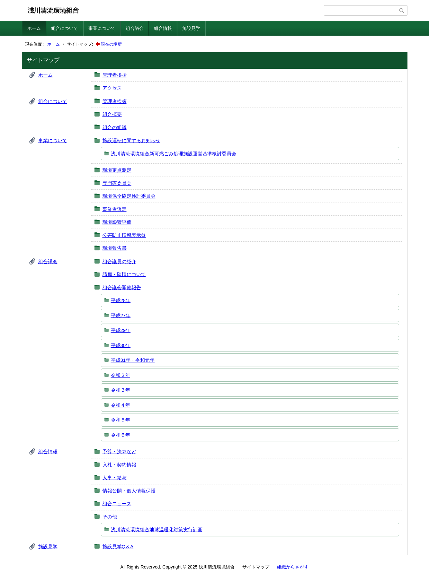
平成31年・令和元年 (133, 360)
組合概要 (112, 114)
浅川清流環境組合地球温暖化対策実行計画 (156, 529)
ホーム (34, 28)
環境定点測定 (117, 170)
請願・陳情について (124, 274)
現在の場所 (111, 44)
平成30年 (121, 345)
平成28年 (121, 300)
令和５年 (120, 419)
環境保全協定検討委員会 (129, 196)
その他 (110, 516)
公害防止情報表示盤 (124, 235)
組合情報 (163, 28)
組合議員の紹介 (119, 261)
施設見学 (191, 28)
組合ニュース (117, 503)
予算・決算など (119, 451)
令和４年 (120, 405)
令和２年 (120, 375)
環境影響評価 (117, 222)
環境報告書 (115, 248)
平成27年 (121, 315)
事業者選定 (115, 209)
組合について (64, 28)
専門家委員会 (117, 183)
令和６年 (120, 435)
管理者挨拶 (115, 75)
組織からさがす (292, 566)
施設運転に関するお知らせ (131, 140)
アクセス (112, 88)
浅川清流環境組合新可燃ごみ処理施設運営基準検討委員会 (173, 153)
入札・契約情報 (119, 464)
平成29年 (121, 330)
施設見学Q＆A (118, 546)
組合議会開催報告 (122, 287)
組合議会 (135, 28)
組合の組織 (115, 127)
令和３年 (120, 390)
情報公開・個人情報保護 (129, 490)
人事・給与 (115, 477)
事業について (101, 28)
